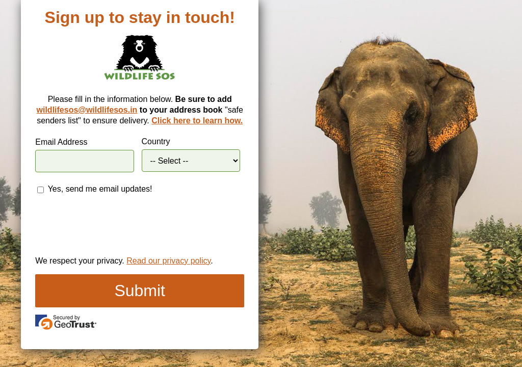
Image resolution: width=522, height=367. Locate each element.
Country (156, 141)
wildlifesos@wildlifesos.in (87, 110)
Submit (139, 290)
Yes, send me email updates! (100, 189)
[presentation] (112, 227)
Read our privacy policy (168, 260)
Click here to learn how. (197, 120)
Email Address (61, 142)
